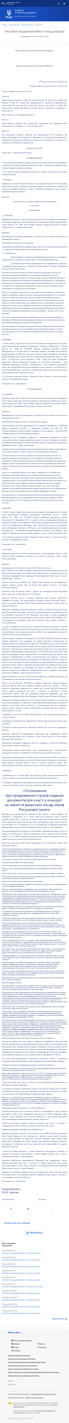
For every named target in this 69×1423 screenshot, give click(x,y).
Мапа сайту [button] (14, 1332)
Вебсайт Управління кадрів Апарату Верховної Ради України (27, 1362)
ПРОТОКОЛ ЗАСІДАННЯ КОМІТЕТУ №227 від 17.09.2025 (21, 1307)
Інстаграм (42, 1347)
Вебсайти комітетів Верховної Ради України (21, 1359)
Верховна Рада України (25, 16)
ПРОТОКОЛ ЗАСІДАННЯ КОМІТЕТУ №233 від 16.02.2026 (21, 1253)
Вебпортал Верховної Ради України (19, 1355)
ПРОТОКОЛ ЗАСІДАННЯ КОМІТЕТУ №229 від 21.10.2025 (21, 1280)
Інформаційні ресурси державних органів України (23, 1376)
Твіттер (41, 1344)
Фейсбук (15, 1344)
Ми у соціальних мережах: (21, 1340)
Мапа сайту (11, 1384)
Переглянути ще (58, 1319)
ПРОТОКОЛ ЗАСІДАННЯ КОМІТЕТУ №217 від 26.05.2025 (21, 1273)
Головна (4, 25)
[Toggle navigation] (2, 3)
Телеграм (15, 1350)
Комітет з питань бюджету (35, 1398)
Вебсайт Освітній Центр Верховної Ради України (23, 1369)
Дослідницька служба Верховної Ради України (22, 1366)
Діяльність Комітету (28, 25)
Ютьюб (15, 1347)
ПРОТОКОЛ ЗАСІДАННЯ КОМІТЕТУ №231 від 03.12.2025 (21, 1267)
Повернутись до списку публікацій (17, 1223)
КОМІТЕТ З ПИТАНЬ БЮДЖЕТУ (26, 12)
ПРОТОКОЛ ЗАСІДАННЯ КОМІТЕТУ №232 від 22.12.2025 (21, 1260)
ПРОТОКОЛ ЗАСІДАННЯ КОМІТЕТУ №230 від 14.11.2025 (21, 1293)
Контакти (11, 1381)
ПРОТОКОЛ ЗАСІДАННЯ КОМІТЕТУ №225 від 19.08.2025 (21, 1313)
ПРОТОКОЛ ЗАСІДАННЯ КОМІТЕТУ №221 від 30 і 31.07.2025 (22, 1287)
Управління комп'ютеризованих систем (44, 1394)
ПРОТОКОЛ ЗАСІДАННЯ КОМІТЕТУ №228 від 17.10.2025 (21, 1300)
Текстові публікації (14, 25)
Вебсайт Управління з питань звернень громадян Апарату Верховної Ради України (33, 1372)
